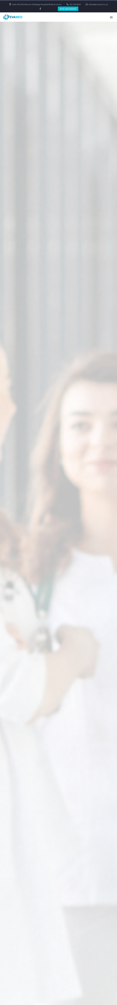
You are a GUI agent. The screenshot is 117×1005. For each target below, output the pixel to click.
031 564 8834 (75, 4)
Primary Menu (111, 17)
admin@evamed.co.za (98, 4)
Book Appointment (68, 8)
